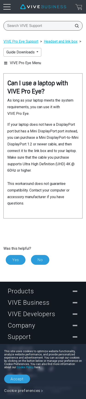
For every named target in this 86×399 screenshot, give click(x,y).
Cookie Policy (25, 367)
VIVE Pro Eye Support (20, 41)
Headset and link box (61, 41)
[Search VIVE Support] (75, 25)
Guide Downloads (21, 52)
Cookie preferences (22, 390)
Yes (15, 259)
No (40, 259)
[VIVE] (43, 6)
